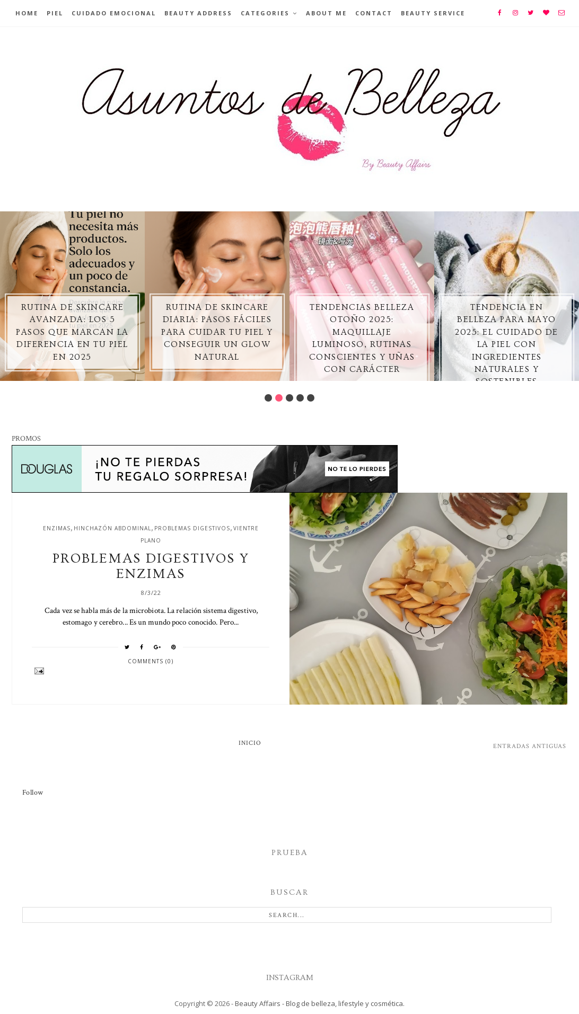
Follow (32, 792)
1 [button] (268, 398)
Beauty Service (433, 13)
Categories (265, 13)
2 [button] (279, 398)
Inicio (250, 743)
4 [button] (300, 398)
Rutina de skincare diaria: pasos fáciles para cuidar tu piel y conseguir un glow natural (217, 332)
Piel (55, 13)
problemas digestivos (192, 528)
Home (26, 13)
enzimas (57, 528)
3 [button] (289, 398)
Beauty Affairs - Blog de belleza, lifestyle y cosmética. (320, 1003)
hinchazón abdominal (112, 528)
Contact (373, 13)
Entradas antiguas (529, 746)
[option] (72, 296)
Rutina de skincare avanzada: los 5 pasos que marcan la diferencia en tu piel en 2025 (72, 332)
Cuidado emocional (114, 13)
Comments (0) (150, 661)
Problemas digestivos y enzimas (150, 566)
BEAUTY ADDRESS (198, 13)
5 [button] (310, 398)
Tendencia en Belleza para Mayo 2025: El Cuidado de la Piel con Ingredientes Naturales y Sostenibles (506, 344)
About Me (326, 13)
